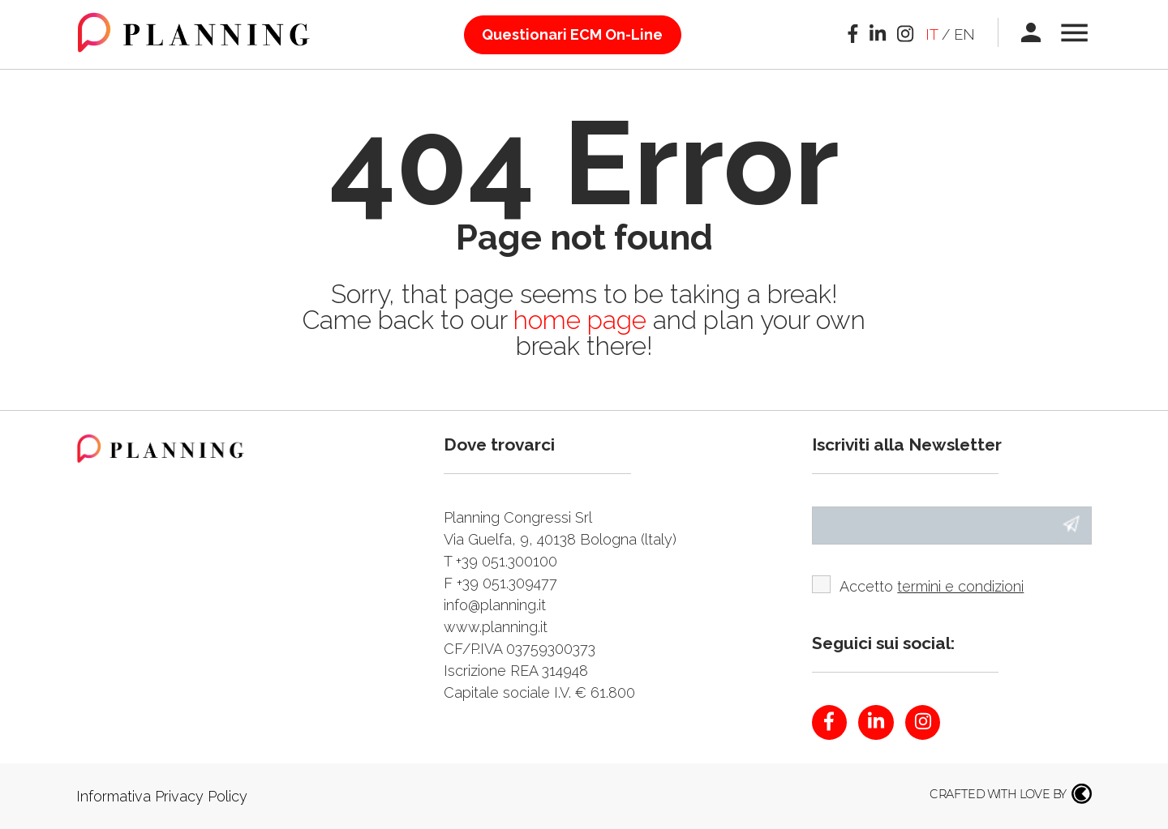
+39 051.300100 (506, 561)
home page (583, 320)
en (964, 34)
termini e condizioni (960, 586)
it (931, 34)
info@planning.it (495, 604)
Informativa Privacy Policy (161, 796)
